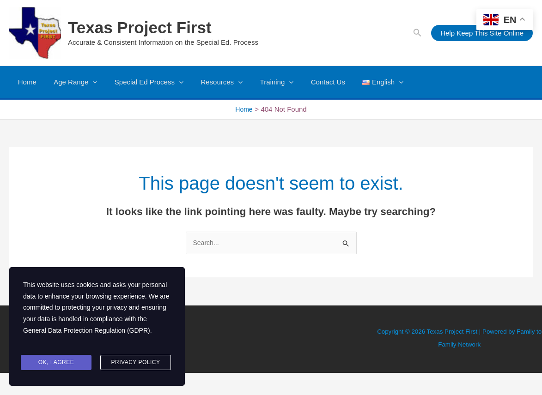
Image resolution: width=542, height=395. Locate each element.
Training (261, 82)
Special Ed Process (140, 82)
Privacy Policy (135, 363)
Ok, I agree (56, 363)
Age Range (70, 82)
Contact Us (309, 82)
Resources (210, 82)
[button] (417, 33)
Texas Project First (140, 27)
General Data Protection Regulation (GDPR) (86, 338)
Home (25, 82)
